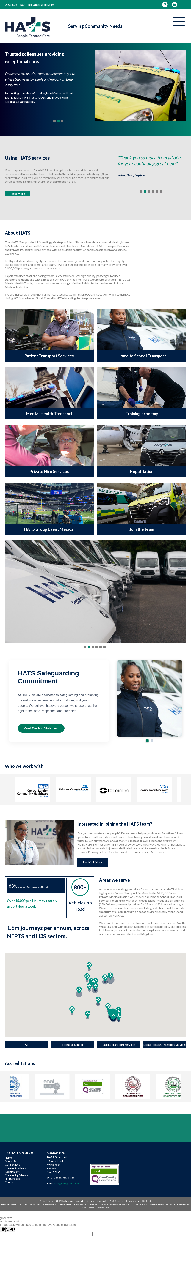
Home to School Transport (142, 355)
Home (8, 1157)
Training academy (142, 413)
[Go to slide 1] (147, 740)
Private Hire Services (49, 471)
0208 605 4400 (14, 4)
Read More (17, 193)
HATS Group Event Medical (49, 529)
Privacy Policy (126, 1204)
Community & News (16, 1175)
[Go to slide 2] (152, 740)
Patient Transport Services (49, 355)
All (26, 1044)
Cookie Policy (141, 1204)
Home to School (72, 1044)
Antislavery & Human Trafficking (163, 1204)
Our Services (12, 1164)
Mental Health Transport (49, 413)
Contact (10, 1182)
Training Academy (15, 1168)
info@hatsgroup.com (41, 4)
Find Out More (92, 862)
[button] (72, 1010)
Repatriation (142, 471)
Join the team (141, 529)
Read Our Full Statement (41, 728)
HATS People (13, 1178)
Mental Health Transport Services (164, 1044)
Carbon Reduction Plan (98, 1208)
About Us (10, 1161)
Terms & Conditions (109, 1204)
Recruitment (12, 1171)
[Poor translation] (10, 1229)
